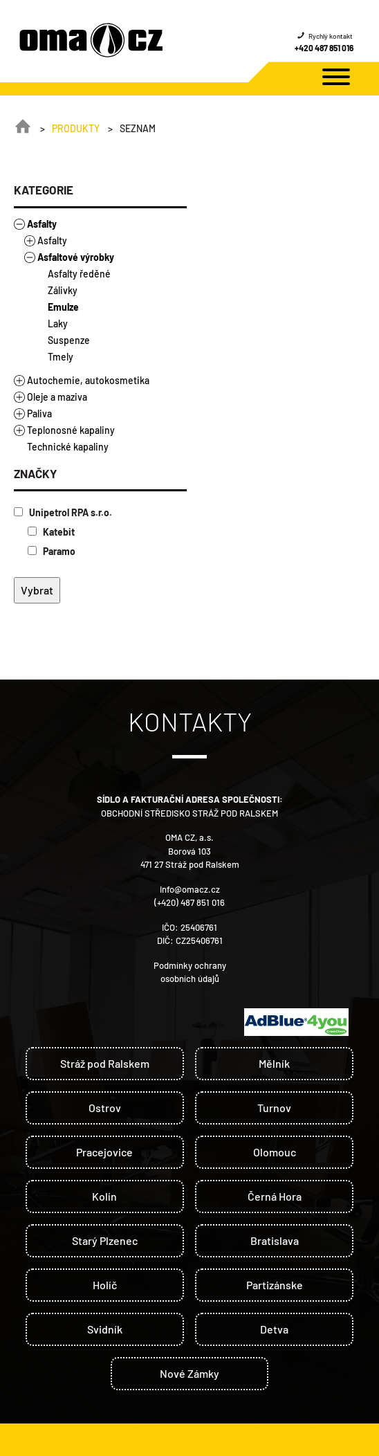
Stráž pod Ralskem (104, 1063)
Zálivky (62, 290)
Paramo (51, 551)
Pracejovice (104, 1151)
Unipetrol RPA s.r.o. (63, 512)
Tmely (60, 357)
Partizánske (274, 1284)
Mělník (274, 1063)
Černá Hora (275, 1196)
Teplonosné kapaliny (71, 430)
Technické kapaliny (68, 447)
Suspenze (69, 340)
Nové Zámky (189, 1373)
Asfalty (42, 224)
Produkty (76, 128)
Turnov (274, 1107)
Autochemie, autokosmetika (88, 380)
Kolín (104, 1196)
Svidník (104, 1329)
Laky (58, 323)
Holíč (105, 1284)
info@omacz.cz (190, 889)
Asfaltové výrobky (75, 257)
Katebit (51, 532)
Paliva (39, 413)
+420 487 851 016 (324, 48)
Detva (274, 1329)
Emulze (63, 307)
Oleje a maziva (57, 397)
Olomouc (274, 1151)
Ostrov (105, 1107)
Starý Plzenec (105, 1240)
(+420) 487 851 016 (189, 902)
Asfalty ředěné (79, 274)
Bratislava (274, 1240)
